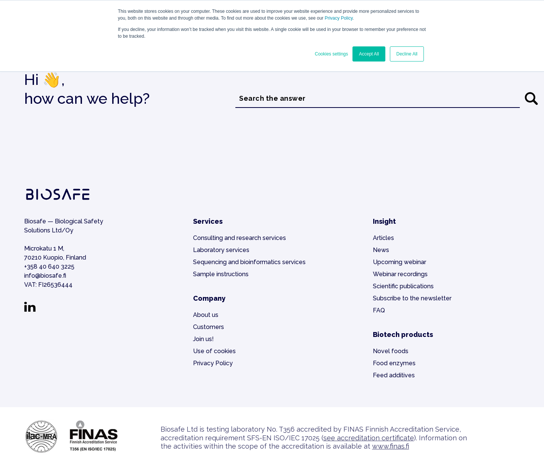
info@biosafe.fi (45, 275)
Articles (383, 237)
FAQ (379, 310)
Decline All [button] (406, 54)
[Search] (531, 98)
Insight (384, 221)
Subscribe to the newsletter (412, 298)
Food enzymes (394, 363)
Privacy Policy (338, 18)
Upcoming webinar (399, 262)
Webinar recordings (400, 274)
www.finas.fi (390, 446)
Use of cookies (214, 351)
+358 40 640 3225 (49, 266)
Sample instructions (221, 274)
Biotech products (403, 334)
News (381, 250)
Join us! (203, 339)
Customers (208, 327)
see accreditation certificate (368, 438)
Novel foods (390, 351)
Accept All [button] (369, 54)
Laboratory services (221, 250)
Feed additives (394, 375)
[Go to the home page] (57, 200)
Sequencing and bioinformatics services (249, 262)
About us (205, 314)
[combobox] (377, 98)
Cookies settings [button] (331, 54)
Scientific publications (403, 286)
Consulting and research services (239, 237)
